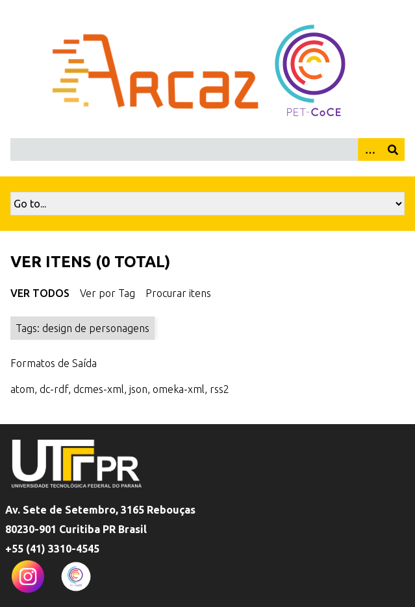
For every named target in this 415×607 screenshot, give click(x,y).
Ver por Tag (107, 293)
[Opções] (369, 149)
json (138, 389)
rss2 (219, 389)
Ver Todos (39, 293)
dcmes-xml (98, 389)
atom (22, 389)
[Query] (207, 149)
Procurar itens (178, 293)
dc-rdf (54, 389)
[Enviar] (393, 149)
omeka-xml (179, 389)
